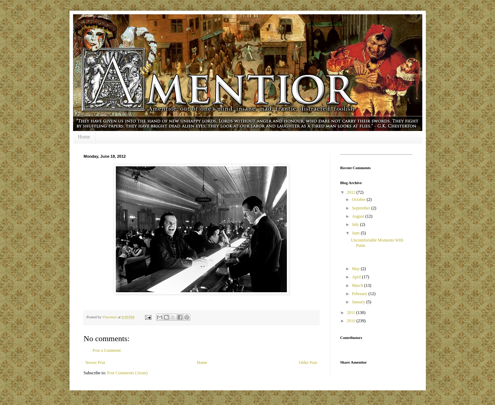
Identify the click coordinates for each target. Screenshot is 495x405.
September (361, 208)
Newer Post (95, 362)
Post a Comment (107, 350)
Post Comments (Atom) (127, 372)
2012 (351, 192)
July (356, 224)
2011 (351, 312)
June (356, 233)
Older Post (308, 362)
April (357, 276)
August (358, 216)
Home (84, 137)
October (359, 199)
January (359, 301)
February (360, 293)
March (358, 285)
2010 (351, 320)
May (356, 268)
